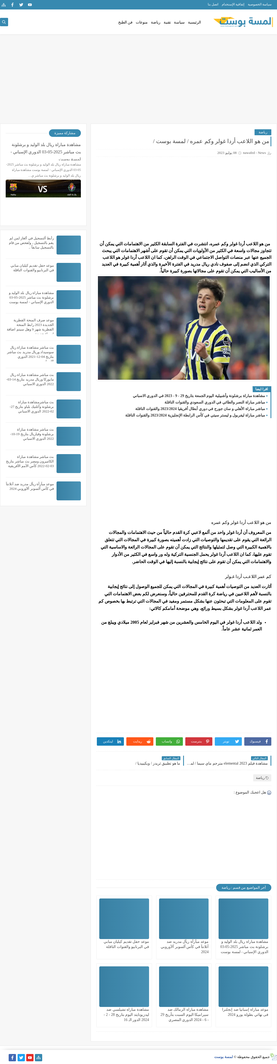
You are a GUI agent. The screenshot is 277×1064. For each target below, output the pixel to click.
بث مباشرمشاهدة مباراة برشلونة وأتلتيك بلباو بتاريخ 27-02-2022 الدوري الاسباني (32, 406)
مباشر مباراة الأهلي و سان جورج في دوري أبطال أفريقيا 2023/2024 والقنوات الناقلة (200, 409)
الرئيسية (194, 22)
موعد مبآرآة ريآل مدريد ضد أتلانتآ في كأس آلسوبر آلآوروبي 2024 (185, 947)
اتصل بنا (213, 4)
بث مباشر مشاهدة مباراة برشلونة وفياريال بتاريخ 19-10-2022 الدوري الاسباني (32, 434)
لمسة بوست (223, 1057)
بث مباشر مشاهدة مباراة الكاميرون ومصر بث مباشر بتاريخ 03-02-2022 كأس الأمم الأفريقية (30, 461)
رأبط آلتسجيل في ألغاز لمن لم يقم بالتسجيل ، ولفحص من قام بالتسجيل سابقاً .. (31, 242)
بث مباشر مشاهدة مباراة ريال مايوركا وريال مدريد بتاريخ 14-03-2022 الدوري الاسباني (30, 379)
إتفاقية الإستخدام (233, 4)
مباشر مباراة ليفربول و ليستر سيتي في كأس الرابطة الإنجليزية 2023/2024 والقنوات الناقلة (195, 415)
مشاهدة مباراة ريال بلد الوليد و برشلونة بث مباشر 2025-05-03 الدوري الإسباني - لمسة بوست (244, 947)
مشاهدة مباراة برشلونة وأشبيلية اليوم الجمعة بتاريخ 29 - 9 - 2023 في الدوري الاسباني (199, 396)
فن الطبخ (125, 22)
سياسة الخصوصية (260, 4)
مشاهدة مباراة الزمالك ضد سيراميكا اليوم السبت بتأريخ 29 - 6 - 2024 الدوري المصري (184, 1014)
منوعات (142, 22)
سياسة (179, 22)
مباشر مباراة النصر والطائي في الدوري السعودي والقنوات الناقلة (214, 402)
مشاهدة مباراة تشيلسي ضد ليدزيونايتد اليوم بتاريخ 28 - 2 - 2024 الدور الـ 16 (126, 1014)
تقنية (167, 22)
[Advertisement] (138, 82)
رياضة (155, 22)
